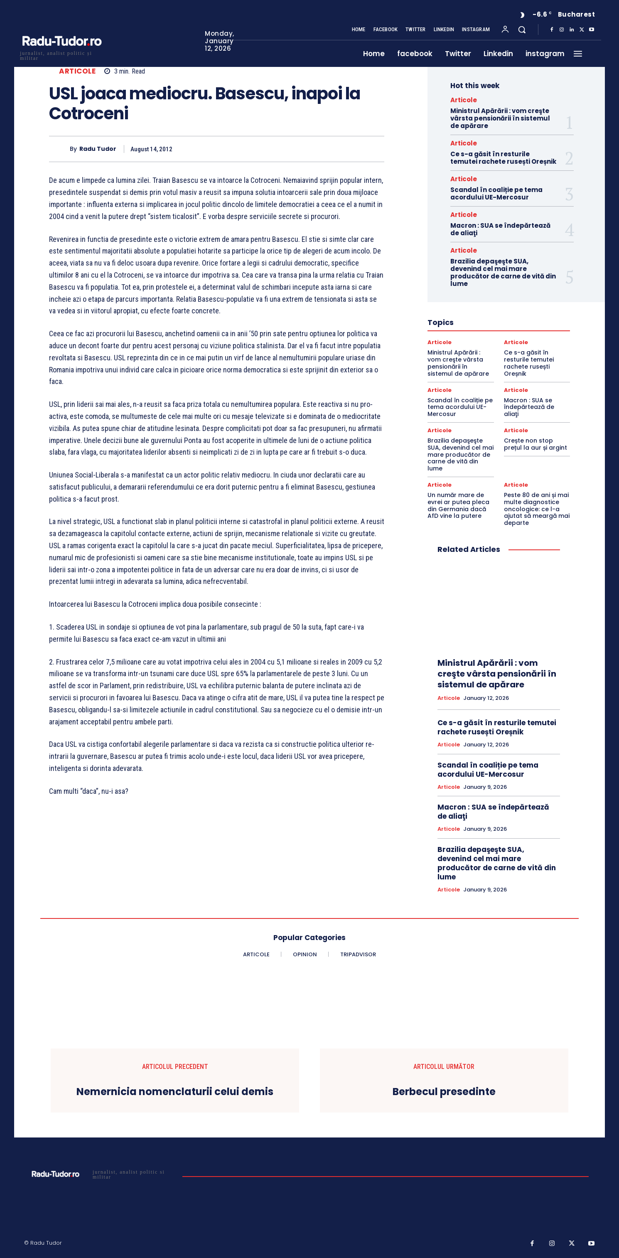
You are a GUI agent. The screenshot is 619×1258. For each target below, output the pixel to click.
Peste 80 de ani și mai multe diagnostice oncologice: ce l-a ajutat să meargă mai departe (537, 509)
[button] (522, 29)
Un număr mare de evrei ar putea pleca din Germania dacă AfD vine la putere (458, 505)
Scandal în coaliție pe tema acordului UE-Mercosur (496, 193)
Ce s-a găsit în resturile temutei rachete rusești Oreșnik (503, 158)
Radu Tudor (97, 149)
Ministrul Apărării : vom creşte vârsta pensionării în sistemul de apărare (500, 118)
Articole (77, 71)
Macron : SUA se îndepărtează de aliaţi (500, 229)
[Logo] (61, 54)
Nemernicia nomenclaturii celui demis (174, 1092)
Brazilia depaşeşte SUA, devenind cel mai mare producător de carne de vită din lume (503, 272)
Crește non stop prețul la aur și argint (535, 444)
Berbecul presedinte (444, 1092)
